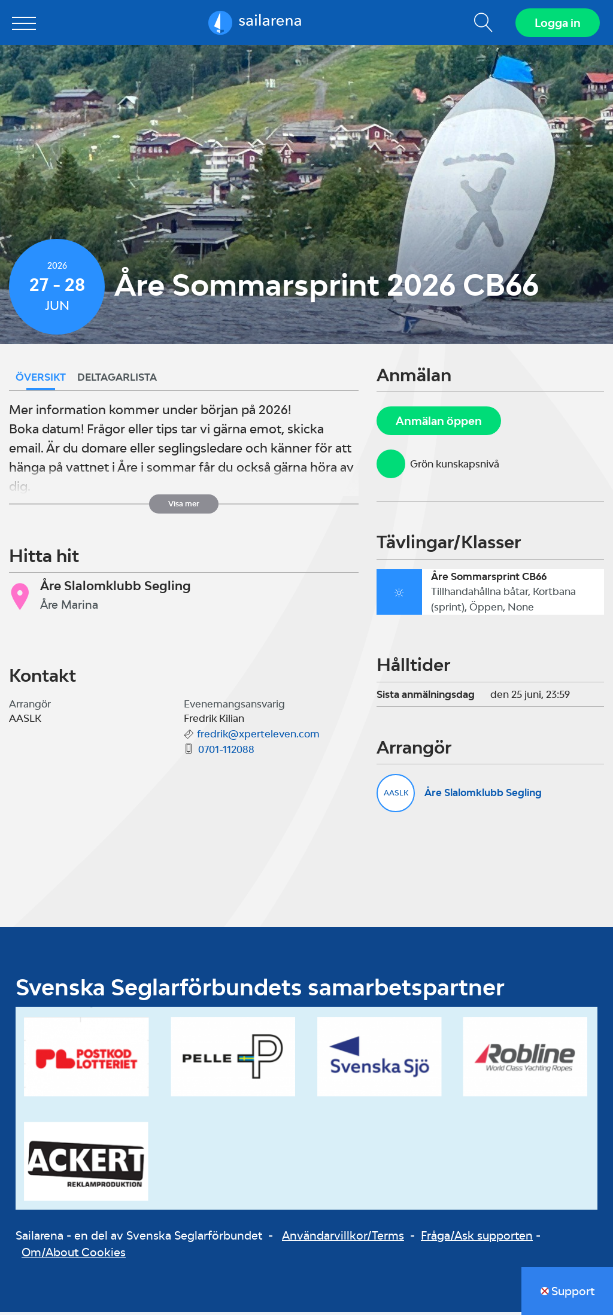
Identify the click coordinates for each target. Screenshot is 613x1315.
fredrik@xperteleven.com (258, 737)
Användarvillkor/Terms (343, 1237)
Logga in (556, 24)
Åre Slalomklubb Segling (483, 795)
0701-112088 (226, 752)
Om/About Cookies (74, 1255)
